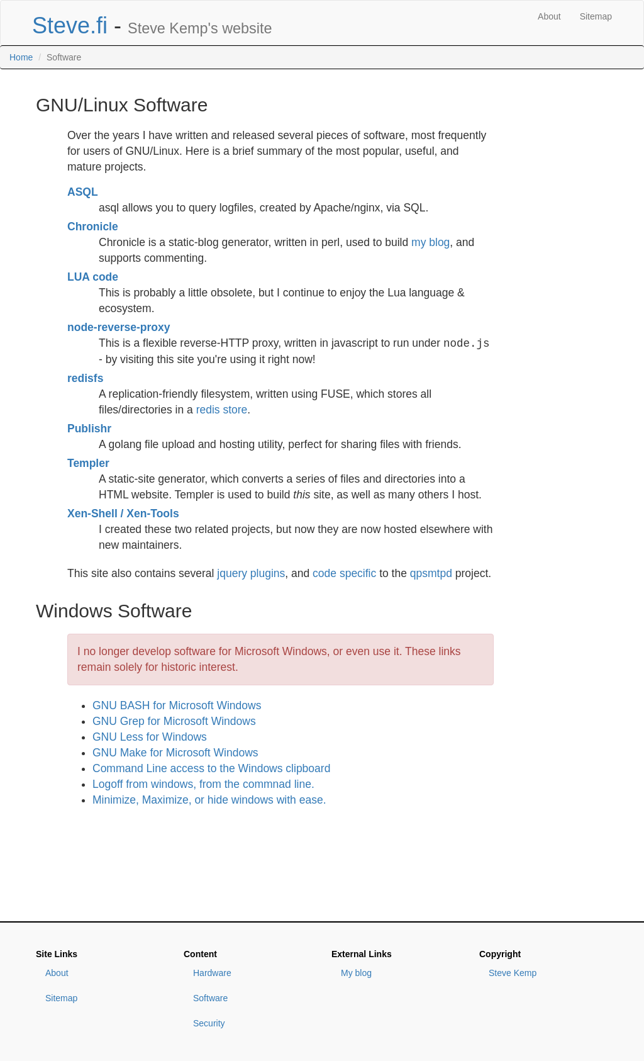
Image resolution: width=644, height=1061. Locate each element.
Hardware (212, 973)
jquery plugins (251, 573)
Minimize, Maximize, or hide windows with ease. (209, 800)
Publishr (89, 428)
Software (210, 998)
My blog (356, 973)
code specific (344, 573)
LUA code (92, 277)
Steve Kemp (512, 973)
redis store (222, 409)
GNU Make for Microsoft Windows (175, 752)
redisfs (85, 378)
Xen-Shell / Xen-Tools (123, 513)
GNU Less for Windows (149, 737)
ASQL (82, 192)
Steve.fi (70, 25)
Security (209, 1023)
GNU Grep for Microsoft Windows (174, 721)
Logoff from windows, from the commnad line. (203, 784)
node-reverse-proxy (118, 327)
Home (21, 57)
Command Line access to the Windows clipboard (211, 768)
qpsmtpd (431, 573)
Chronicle (92, 226)
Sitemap (596, 16)
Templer (88, 463)
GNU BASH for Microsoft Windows (176, 705)
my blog (430, 242)
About (549, 16)
